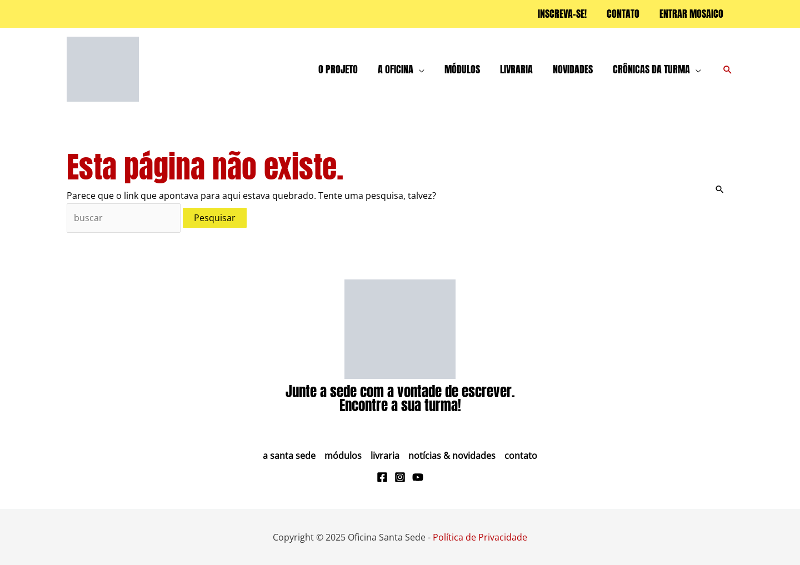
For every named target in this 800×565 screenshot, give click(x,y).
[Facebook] (382, 477)
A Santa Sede (289, 455)
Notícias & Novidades (452, 455)
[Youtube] (417, 477)
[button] (727, 69)
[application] (418, 69)
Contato (520, 455)
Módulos (343, 455)
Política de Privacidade (480, 537)
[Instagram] (400, 477)
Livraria (385, 455)
